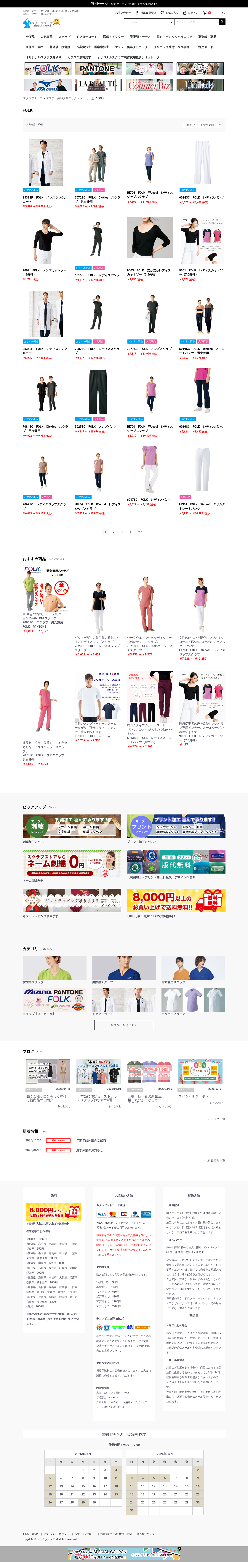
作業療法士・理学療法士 (92, 47)
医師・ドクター (113, 37)
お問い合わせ (30, 1533)
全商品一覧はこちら (124, 1025)
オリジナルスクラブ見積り (43, 57)
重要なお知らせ (58, 1140)
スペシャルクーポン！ (195, 1096)
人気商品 (46, 37)
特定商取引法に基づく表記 (116, 1533)
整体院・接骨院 (59, 47)
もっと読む (64, 1106)
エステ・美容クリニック (131, 47)
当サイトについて (84, 1533)
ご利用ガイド (204, 47)
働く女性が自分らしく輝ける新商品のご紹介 (46, 1098)
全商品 (30, 37)
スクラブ (64, 37)
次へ (140, 531)
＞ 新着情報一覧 (214, 1160)
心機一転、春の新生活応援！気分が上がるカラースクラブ (148, 1100)
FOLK (28, 110)
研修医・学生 (35, 47)
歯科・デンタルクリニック (174, 37)
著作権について (146, 1533)
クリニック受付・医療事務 (171, 47)
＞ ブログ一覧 (216, 1119)
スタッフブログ (33, 1089)
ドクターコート (86, 37)
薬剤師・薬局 (207, 37)
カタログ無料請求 (79, 57)
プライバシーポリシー (56, 1533)
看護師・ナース (140, 37)
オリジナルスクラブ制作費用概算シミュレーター (130, 57)
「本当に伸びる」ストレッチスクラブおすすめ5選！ (97, 1098)
